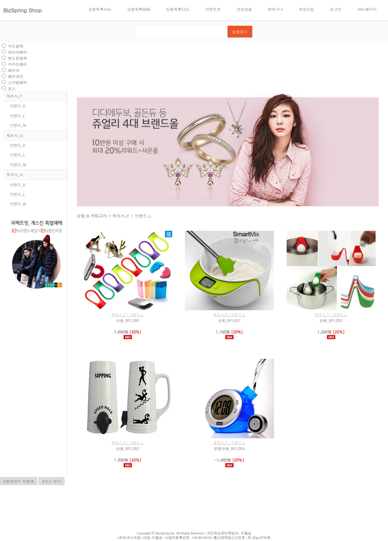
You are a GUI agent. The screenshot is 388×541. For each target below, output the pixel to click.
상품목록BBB (138, 9)
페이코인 (15, 76)
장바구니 (275, 9)
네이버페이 (17, 52)
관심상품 (244, 9)
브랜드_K (18, 105)
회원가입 (306, 9)
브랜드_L (17, 115)
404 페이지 (367, 9)
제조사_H (15, 174)
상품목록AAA (99, 9)
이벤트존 (213, 9)
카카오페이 (17, 64)
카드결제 (15, 46)
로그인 (336, 9)
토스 (12, 88)
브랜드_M (18, 125)
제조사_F (14, 96)
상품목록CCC (178, 9)
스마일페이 (17, 82)
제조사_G (15, 135)
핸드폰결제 (17, 58)
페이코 (13, 70)
